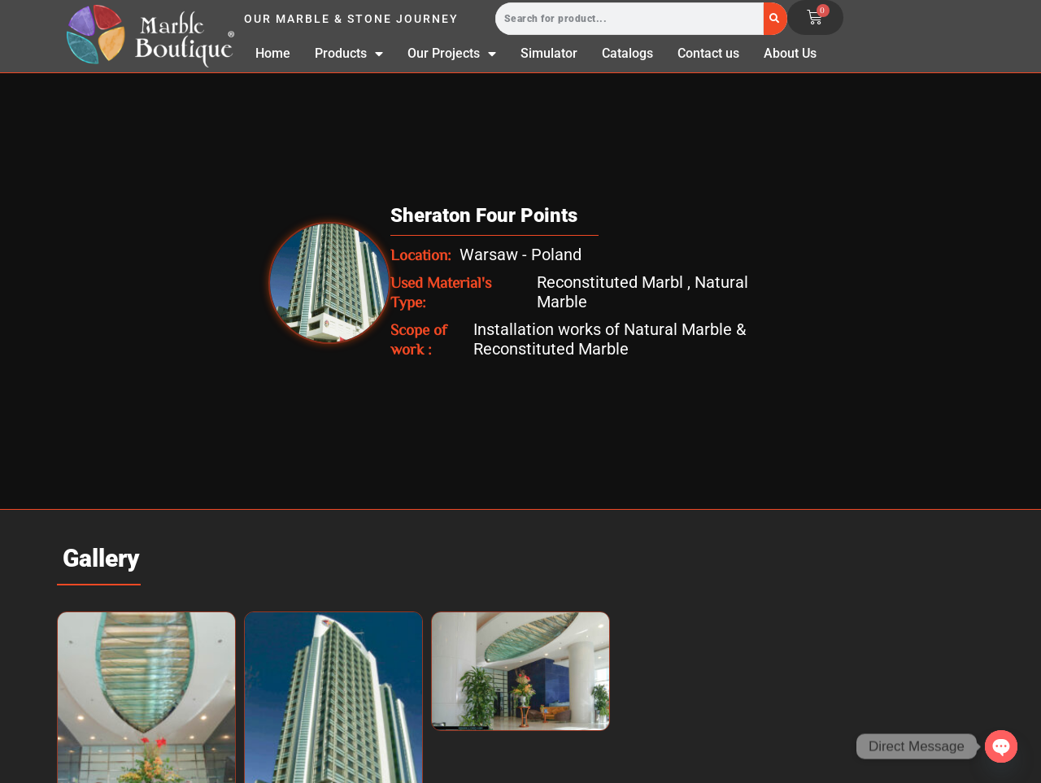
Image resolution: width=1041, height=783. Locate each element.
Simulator (548, 53)
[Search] (775, 18)
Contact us (708, 53)
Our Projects (451, 53)
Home (272, 53)
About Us (790, 53)
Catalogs (627, 53)
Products (349, 53)
